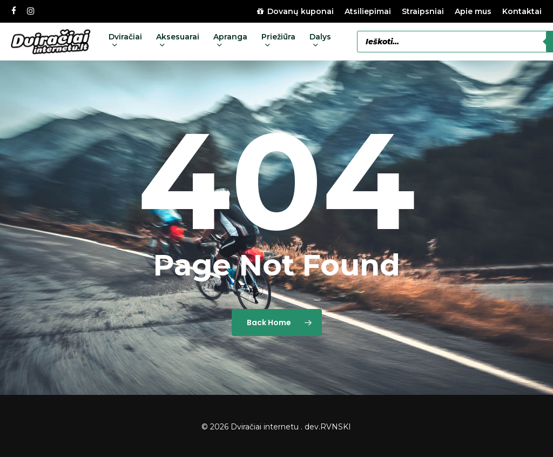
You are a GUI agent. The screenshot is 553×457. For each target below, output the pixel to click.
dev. (312, 427)
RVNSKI (335, 427)
